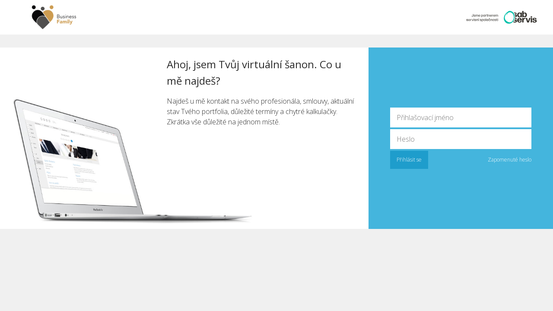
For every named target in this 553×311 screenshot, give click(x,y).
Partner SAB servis (499, 17)
